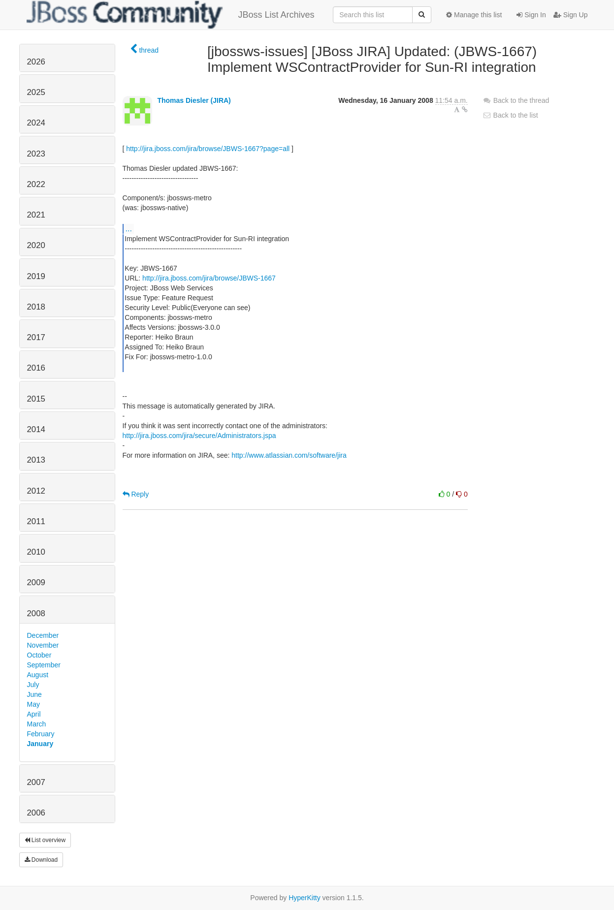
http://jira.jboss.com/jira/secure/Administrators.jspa (199, 435)
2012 (36, 491)
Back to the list (510, 115)
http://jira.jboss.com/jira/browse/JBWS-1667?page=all (208, 149)
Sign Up (570, 15)
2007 (36, 782)
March (36, 724)
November (43, 645)
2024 (36, 122)
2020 (36, 245)
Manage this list (474, 15)
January (40, 744)
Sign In (531, 15)
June (34, 694)
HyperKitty (305, 898)
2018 (36, 307)
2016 (36, 368)
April (34, 714)
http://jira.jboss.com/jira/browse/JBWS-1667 (209, 278)
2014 (36, 429)
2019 (36, 276)
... (129, 228)
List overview (45, 840)
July (33, 685)
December (43, 635)
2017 (36, 337)
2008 (36, 613)
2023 (36, 153)
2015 (36, 399)
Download (41, 859)
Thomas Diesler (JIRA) (193, 100)
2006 (36, 812)
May (33, 704)
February (41, 734)
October (39, 655)
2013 (36, 460)
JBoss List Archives (171, 14)
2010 (36, 552)
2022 (36, 184)
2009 (36, 582)
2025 (36, 92)
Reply (136, 494)
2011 (36, 521)
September (44, 665)
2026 (36, 61)
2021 (36, 215)
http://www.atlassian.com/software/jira (288, 455)
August (38, 675)
